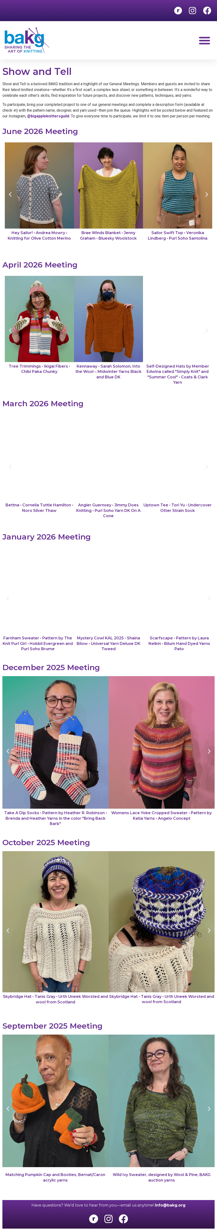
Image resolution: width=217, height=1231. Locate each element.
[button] (204, 40)
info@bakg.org (170, 1205)
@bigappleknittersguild (48, 116)
